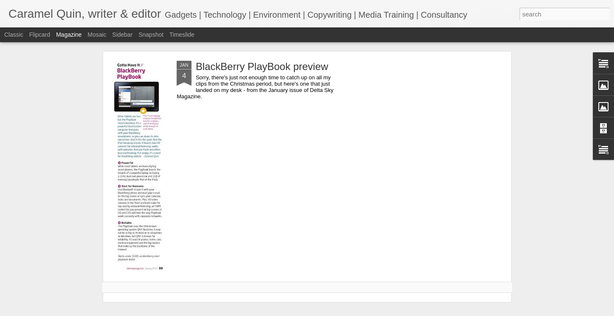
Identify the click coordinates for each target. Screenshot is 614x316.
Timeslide (181, 34)
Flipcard (39, 34)
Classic (13, 34)
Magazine (69, 34)
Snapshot (151, 34)
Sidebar (122, 34)
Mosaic (96, 34)
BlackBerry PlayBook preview (262, 66)
